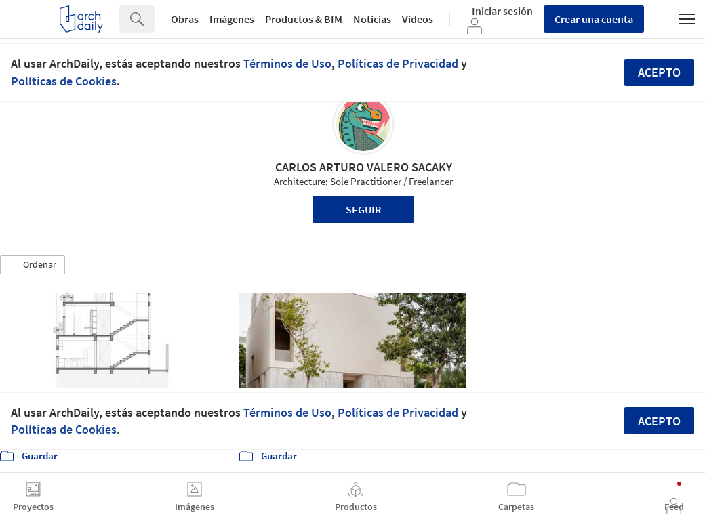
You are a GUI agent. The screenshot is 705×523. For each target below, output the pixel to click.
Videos (417, 19)
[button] (32, 264)
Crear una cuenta (594, 19)
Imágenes (231, 19)
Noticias (372, 19)
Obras (185, 19)
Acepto (659, 72)
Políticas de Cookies (64, 81)
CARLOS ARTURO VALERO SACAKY (363, 167)
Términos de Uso (287, 63)
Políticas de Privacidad (398, 63)
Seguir (364, 209)
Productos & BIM (303, 19)
